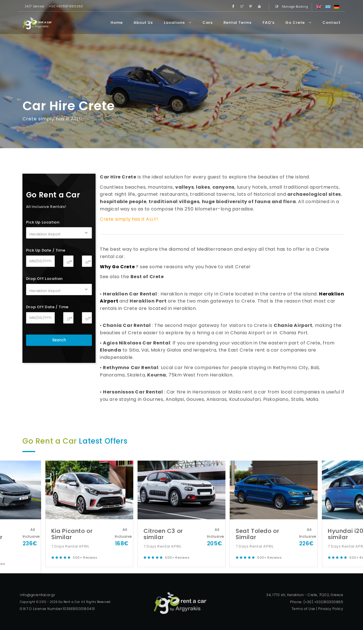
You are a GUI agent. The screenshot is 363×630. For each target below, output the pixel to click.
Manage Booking (290, 6)
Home (117, 22)
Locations (177, 22)
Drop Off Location (44, 278)
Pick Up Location (43, 222)
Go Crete (298, 22)
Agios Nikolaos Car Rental (136, 343)
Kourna (156, 375)
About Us (143, 22)
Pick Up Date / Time (45, 250)
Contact (331, 22)
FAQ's (269, 22)
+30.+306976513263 (66, 6)
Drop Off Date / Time (47, 307)
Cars (207, 22)
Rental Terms (237, 22)
